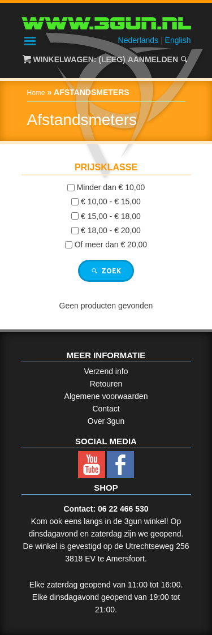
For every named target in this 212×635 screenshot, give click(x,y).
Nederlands (138, 40)
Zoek (105, 270)
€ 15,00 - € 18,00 (111, 216)
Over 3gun (106, 421)
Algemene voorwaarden (106, 396)
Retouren (106, 383)
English (178, 40)
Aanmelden (153, 59)
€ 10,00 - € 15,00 (111, 202)
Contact (105, 408)
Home (36, 93)
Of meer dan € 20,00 (111, 244)
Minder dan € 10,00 (111, 187)
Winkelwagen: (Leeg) (79, 59)
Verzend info (106, 371)
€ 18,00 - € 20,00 (111, 230)
